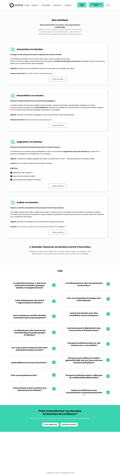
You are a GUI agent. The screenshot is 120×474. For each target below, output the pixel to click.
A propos (68, 5)
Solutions (34, 5)
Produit (27, 5)
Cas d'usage (45, 5)
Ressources (57, 5)
